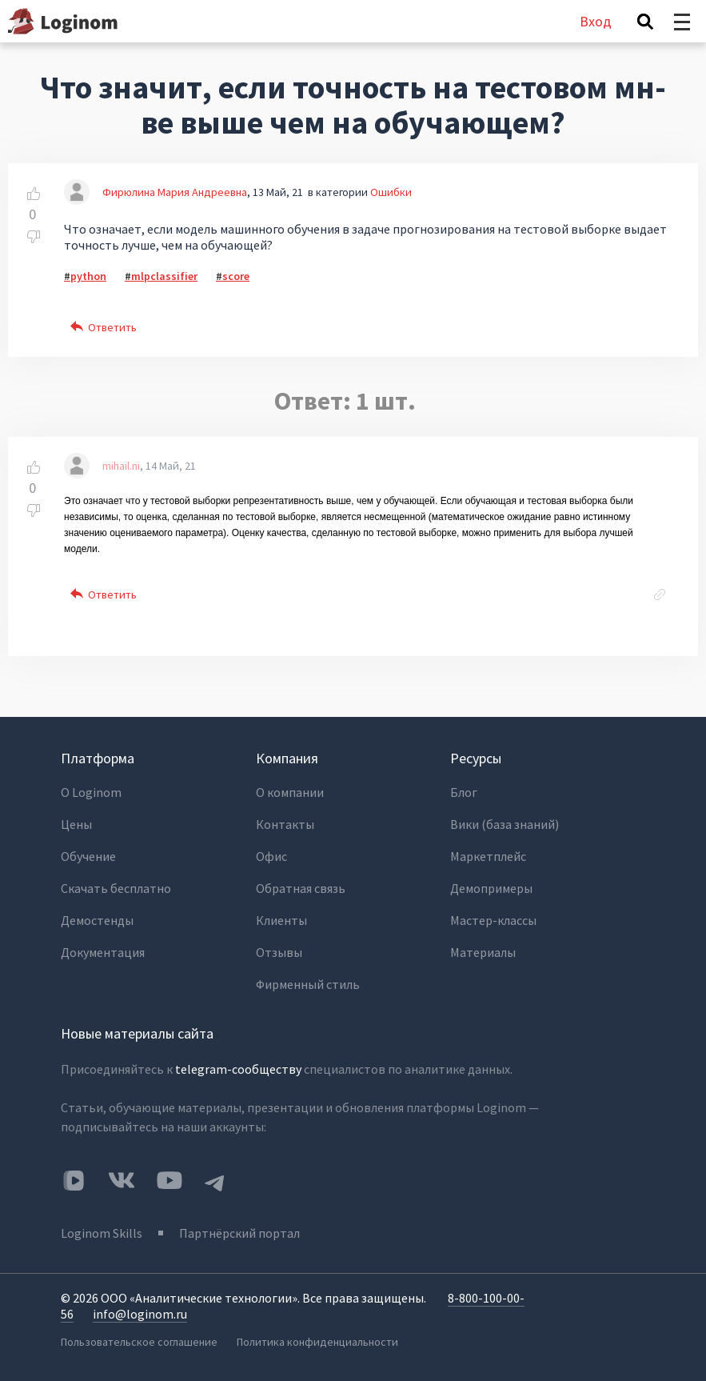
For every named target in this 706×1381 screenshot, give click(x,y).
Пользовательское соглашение (139, 1342)
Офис (271, 856)
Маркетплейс (488, 856)
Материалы (483, 952)
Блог (463, 792)
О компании (290, 792)
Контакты (285, 824)
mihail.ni (121, 465)
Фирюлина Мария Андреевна (174, 192)
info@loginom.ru (140, 1314)
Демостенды (97, 920)
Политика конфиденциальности (317, 1342)
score (235, 276)
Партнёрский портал (239, 1233)
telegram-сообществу (238, 1069)
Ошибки (391, 192)
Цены (76, 824)
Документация (103, 952)
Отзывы (279, 952)
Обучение (88, 856)
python (88, 276)
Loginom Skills (101, 1233)
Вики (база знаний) (504, 824)
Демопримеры (491, 888)
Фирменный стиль (308, 984)
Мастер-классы (493, 920)
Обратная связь (300, 888)
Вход (596, 21)
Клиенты (281, 920)
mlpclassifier (164, 276)
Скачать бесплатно (116, 888)
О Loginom (91, 792)
